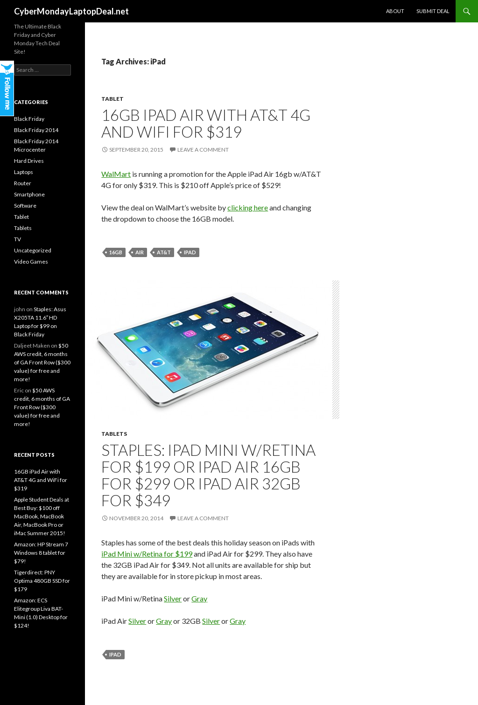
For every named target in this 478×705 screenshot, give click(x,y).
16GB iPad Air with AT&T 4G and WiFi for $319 (205, 123)
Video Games (31, 261)
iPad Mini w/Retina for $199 (146, 553)
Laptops (23, 171)
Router (22, 183)
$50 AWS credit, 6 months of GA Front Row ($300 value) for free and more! (42, 362)
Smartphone (29, 194)
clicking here (247, 207)
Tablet (112, 98)
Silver (173, 598)
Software (25, 205)
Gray (199, 598)
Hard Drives (29, 160)
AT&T (164, 252)
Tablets (114, 433)
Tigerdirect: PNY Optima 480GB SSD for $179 (42, 581)
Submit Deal (433, 11)
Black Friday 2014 (36, 129)
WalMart (116, 173)
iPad (190, 252)
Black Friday (29, 118)
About (395, 11)
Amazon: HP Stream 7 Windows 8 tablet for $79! (41, 553)
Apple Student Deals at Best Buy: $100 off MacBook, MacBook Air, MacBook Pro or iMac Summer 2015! (41, 516)
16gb (115, 252)
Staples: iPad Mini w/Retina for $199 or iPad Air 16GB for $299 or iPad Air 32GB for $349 (208, 475)
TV (17, 239)
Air (139, 252)
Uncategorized (32, 250)
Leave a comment (203, 149)
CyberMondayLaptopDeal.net (71, 11)
